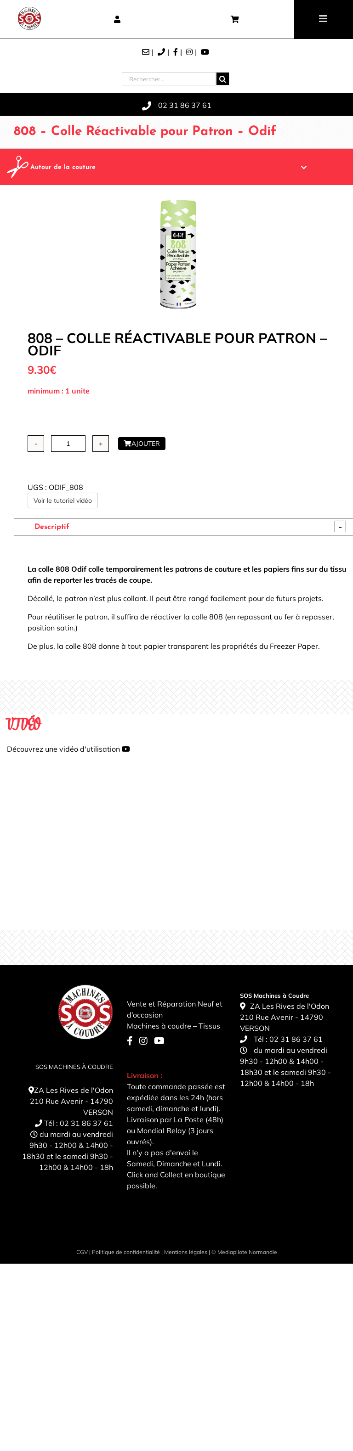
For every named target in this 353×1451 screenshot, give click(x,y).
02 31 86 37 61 (86, 1123)
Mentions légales (185, 1252)
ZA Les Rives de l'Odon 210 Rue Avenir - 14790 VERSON (71, 1101)
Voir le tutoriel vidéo (63, 500)
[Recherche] (222, 78)
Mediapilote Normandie (247, 1252)
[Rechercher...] (169, 78)
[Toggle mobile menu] (324, 18)
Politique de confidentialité (126, 1252)
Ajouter (142, 443)
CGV (82, 1252)
